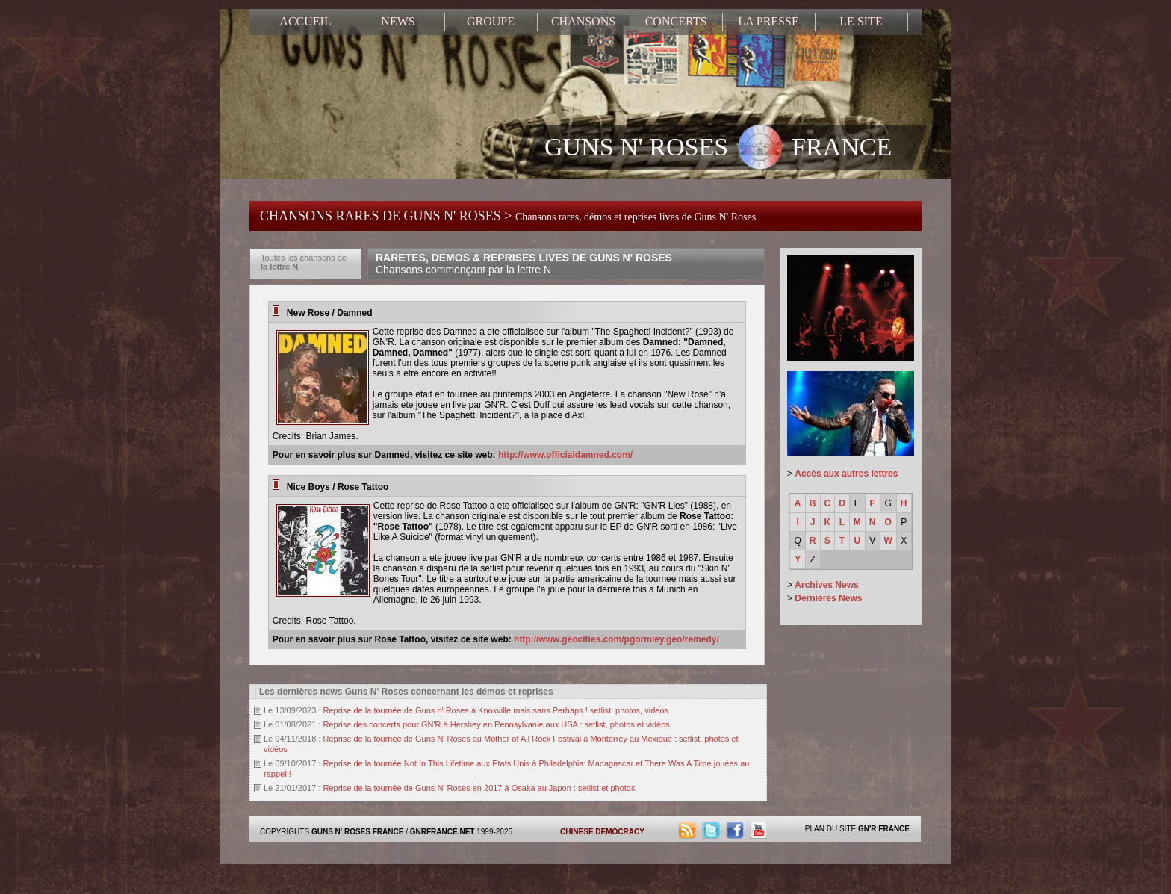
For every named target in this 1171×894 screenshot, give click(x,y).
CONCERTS (676, 21)
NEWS (397, 21)
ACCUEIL (305, 21)
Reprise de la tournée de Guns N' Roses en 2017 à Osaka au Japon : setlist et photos (479, 787)
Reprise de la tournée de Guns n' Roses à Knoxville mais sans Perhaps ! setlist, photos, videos (496, 710)
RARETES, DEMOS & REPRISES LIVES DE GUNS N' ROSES (524, 264)
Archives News (826, 585)
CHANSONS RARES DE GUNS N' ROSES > (508, 215)
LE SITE (860, 21)
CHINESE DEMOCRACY (602, 832)
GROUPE (491, 21)
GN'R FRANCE (884, 829)
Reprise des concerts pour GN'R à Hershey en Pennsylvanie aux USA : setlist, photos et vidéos (496, 724)
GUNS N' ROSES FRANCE (718, 148)
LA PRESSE (768, 21)
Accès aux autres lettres (846, 473)
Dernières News (828, 598)
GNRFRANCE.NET (442, 832)
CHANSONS (583, 21)
